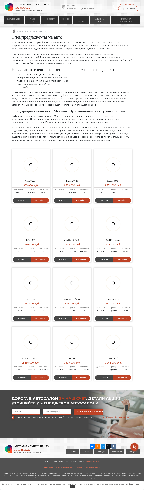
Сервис (65, 19)
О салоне (81, 20)
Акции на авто (99, 20)
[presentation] (31, 430)
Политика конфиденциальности (88, 467)
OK (72, 487)
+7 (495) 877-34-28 (128, 4)
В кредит (22, 200)
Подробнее (40, 200)
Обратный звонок (128, 9)
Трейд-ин (33, 20)
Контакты (72, 452)
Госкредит (50, 19)
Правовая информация (64, 467)
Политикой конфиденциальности (116, 417)
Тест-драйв (133, 452)
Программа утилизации (126, 20)
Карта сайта (117, 452)
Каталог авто (13, 19)
